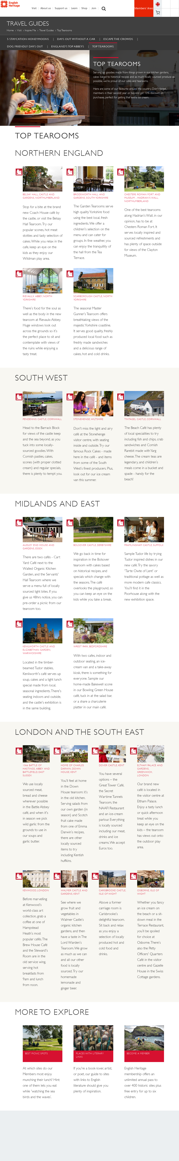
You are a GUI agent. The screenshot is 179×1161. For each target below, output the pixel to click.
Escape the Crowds (118, 39)
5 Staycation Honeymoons (28, 39)
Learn (76, 8)
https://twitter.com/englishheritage (174, 4)
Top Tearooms (103, 46)
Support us (62, 8)
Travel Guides (46, 30)
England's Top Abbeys (67, 46)
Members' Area (144, 8)
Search (105, 8)
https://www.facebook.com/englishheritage (166, 4)
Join (95, 8)
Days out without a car (76, 39)
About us (47, 8)
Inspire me (30, 30)
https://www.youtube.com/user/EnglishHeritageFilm (166, 12)
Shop (86, 8)
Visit (36, 8)
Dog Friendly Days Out (25, 46)
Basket (158, 12)
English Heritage (16, 8)
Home (10, 30)
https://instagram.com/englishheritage (174, 12)
